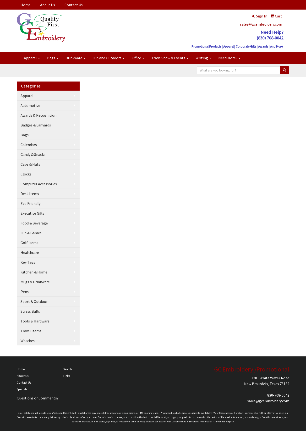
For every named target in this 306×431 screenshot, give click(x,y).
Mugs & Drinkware (35, 281)
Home (26, 4)
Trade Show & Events (169, 57)
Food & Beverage (34, 223)
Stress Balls (30, 311)
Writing (203, 57)
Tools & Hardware (35, 321)
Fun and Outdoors (109, 57)
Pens (25, 291)
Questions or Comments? (38, 398)
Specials (22, 389)
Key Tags (28, 262)
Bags (52, 57)
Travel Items (31, 330)
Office (138, 57)
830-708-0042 (278, 395)
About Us (47, 4)
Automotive (30, 105)
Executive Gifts (32, 213)
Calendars (29, 144)
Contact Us (74, 4)
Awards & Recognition (38, 115)
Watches (28, 340)
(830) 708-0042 (270, 38)
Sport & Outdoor (34, 301)
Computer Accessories (39, 183)
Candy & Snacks (33, 154)
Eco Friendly (30, 203)
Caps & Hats (30, 164)
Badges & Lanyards (36, 125)
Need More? (229, 57)
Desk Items (30, 193)
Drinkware (75, 57)
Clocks (26, 174)
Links (66, 376)
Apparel (32, 57)
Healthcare (30, 252)
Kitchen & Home (34, 272)
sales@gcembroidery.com (261, 24)
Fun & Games (31, 232)
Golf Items (29, 242)
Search (67, 369)
